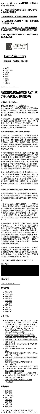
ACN (7, 72)
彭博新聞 (8, 391)
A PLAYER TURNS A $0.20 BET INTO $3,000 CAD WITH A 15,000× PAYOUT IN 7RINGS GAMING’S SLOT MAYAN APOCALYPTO (21, 322)
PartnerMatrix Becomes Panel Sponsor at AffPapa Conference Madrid (19, 331)
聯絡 (7, 81)
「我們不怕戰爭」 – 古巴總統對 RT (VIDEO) (21, 366)
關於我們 (8, 309)
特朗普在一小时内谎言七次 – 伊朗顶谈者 (20, 373)
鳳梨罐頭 (8, 402)
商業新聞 (8, 303)
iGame (7, 83)
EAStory (14, 102)
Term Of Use (29, 412)
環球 (7, 79)
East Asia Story (15, 56)
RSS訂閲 (8, 311)
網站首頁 (8, 292)
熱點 (7, 74)
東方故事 (8, 406)
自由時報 (8, 397)
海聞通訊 (8, 400)
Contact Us (20, 412)
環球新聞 (8, 301)
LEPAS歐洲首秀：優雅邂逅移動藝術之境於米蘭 (19, 17)
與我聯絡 (8, 305)
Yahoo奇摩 (9, 395)
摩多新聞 (8, 393)
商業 (7, 76)
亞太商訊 (4, 264)
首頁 (7, 68)
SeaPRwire (9, 70)
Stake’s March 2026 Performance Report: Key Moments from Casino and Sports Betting (21, 327)
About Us (11, 412)
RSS (36, 412)
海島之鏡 (8, 404)
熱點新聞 (8, 298)
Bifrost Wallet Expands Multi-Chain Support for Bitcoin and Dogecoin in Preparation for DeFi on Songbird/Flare (18, 268)
